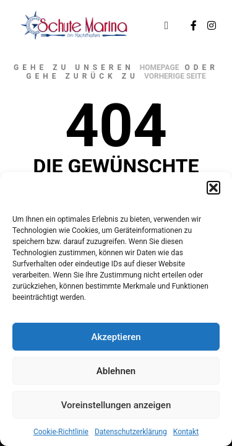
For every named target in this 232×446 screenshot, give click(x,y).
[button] (213, 187)
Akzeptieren (115, 337)
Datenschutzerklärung (131, 431)
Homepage (159, 67)
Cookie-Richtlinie (60, 431)
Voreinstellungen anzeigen (116, 405)
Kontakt (186, 431)
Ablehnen (116, 371)
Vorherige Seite (175, 76)
